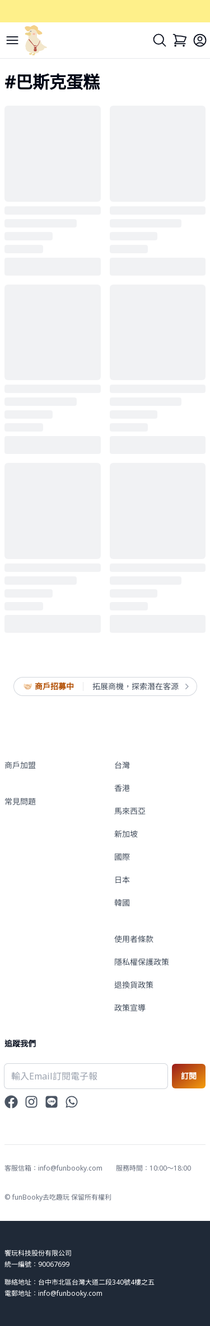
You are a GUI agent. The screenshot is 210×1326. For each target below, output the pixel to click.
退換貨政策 (133, 984)
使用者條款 (133, 939)
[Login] (200, 40)
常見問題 (20, 801)
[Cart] (180, 40)
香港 (122, 788)
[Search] (160, 40)
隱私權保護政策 (141, 961)
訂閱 (189, 1076)
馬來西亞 (130, 811)
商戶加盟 (20, 765)
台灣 (122, 765)
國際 (122, 856)
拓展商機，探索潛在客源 (140, 686)
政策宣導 (130, 1007)
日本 (122, 879)
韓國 (122, 902)
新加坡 (126, 833)
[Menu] (12, 40)
